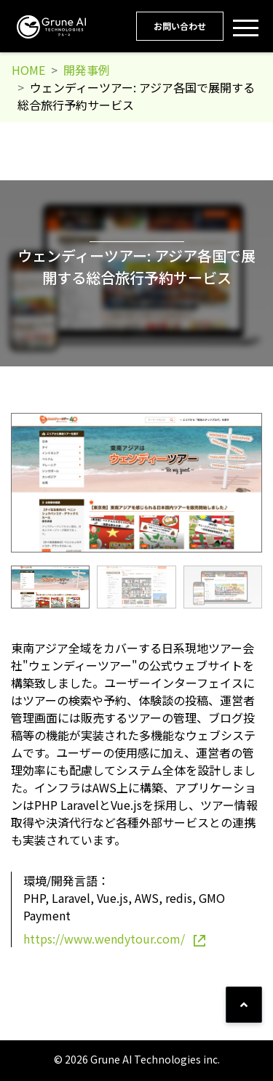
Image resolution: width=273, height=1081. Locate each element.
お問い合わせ (180, 26)
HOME (28, 70)
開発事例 (86, 70)
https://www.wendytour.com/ (114, 938)
